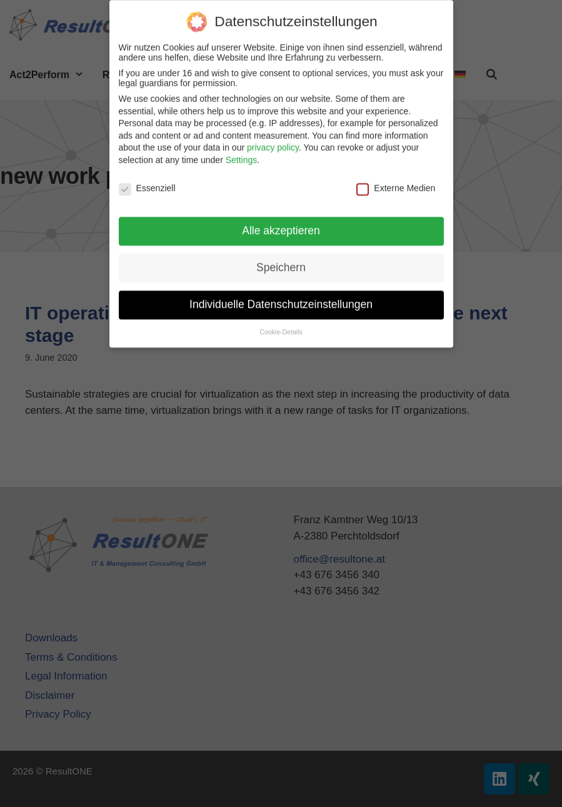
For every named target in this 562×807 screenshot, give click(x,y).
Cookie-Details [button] (280, 326)
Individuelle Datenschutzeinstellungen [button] (281, 299)
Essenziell (147, 183)
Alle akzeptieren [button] (281, 225)
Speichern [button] (281, 262)
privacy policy (273, 142)
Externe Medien (395, 183)
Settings (242, 154)
